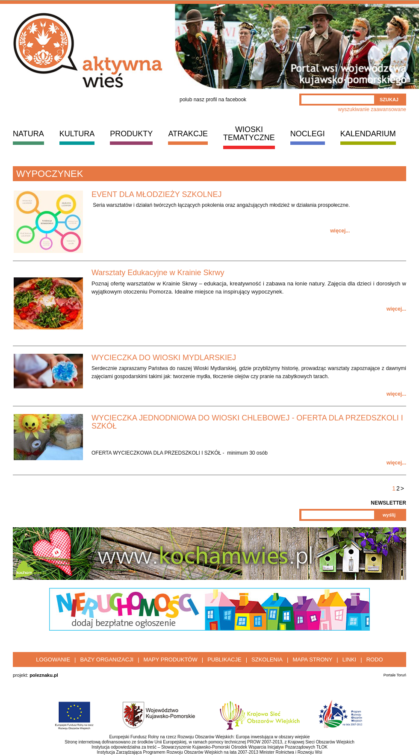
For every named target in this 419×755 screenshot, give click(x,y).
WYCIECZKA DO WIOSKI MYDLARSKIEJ (163, 357)
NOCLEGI (307, 133)
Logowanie (53, 659)
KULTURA (77, 133)
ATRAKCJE (188, 133)
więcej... (340, 231)
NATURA (28, 133)
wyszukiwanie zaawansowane (372, 109)
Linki (349, 659)
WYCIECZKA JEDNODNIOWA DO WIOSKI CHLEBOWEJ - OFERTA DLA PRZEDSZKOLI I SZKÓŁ (247, 422)
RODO (374, 659)
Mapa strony (312, 659)
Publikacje (224, 659)
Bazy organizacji (106, 659)
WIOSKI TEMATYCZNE (249, 133)
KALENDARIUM (368, 133)
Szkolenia (267, 659)
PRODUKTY (131, 133)
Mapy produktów (171, 659)
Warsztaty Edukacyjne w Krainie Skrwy (157, 272)
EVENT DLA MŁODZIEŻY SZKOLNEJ (156, 194)
